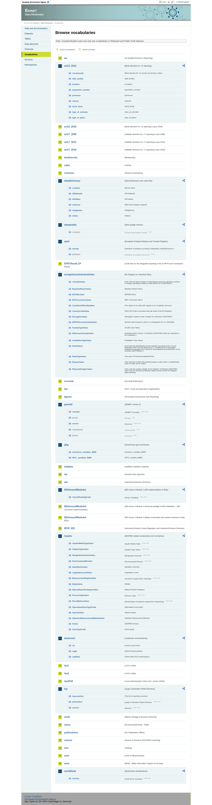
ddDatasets (77, 193)
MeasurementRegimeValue (84, 578)
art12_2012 (70, 66)
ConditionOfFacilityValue (83, 305)
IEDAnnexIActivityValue (82, 333)
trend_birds (77, 106)
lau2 (66, 673)
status (75, 216)
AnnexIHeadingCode (81, 497)
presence (76, 95)
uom (66, 755)
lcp (66, 689)
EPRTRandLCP (72, 263)
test (66, 748)
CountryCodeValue (80, 311)
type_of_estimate (80, 112)
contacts (76, 188)
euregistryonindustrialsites (79, 274)
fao (66, 389)
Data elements (31, 44)
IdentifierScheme (79, 567)
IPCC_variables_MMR (82, 458)
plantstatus (77, 702)
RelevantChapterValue (82, 369)
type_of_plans (78, 118)
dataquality (70, 225)
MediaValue (77, 584)
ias (65, 474)
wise (66, 763)
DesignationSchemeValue (83, 555)
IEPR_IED (69, 528)
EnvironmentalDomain (82, 561)
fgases (68, 397)
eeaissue (76, 205)
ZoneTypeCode (79, 629)
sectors (75, 708)
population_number (81, 90)
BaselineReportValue (81, 289)
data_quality (77, 79)
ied (66, 482)
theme (75, 624)
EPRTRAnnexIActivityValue (84, 322)
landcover (69, 638)
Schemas (29, 49)
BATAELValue (78, 294)
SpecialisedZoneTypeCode (84, 607)
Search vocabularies (67, 49)
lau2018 (68, 681)
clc (73, 645)
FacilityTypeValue (80, 328)
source (75, 423)
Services (29, 59)
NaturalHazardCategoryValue (85, 590)
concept (76, 412)
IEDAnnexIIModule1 (75, 490)
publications (71, 732)
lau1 (66, 665)
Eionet (36, 23)
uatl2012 (76, 657)
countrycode (78, 73)
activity (75, 249)
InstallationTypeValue (81, 340)
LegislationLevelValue (82, 572)
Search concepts (88, 49)
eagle (74, 651)
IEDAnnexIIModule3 (75, 506)
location (76, 84)
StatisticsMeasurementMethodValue (88, 618)
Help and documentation (36, 28)
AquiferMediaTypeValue (82, 543)
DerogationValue (79, 317)
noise (67, 724)
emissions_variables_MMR (84, 452)
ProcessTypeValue (80, 595)
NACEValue (77, 346)
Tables (28, 39)
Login (164, 2)
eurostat (68, 381)
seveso (68, 740)
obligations (77, 210)
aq (65, 58)
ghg (66, 444)
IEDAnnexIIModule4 (75, 517)
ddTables (76, 199)
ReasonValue (78, 362)
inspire (68, 536)
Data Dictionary (46, 23)
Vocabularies (31, 54)
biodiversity (70, 157)
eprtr (66, 241)
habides (68, 466)
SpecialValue (78, 613)
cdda (67, 165)
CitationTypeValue (80, 549)
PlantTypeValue (79, 356)
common (69, 173)
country (75, 778)
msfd (67, 717)
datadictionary (72, 181)
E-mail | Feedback (33, 796)
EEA (36, 2)
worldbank (70, 771)
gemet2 (68, 404)
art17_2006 (70, 134)
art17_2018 (70, 149)
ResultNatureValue (80, 601)
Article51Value (78, 282)
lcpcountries (77, 696)
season (75, 101)
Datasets (29, 33)
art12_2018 (70, 126)
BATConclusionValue (81, 300)
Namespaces (31, 65)
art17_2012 (70, 142)
